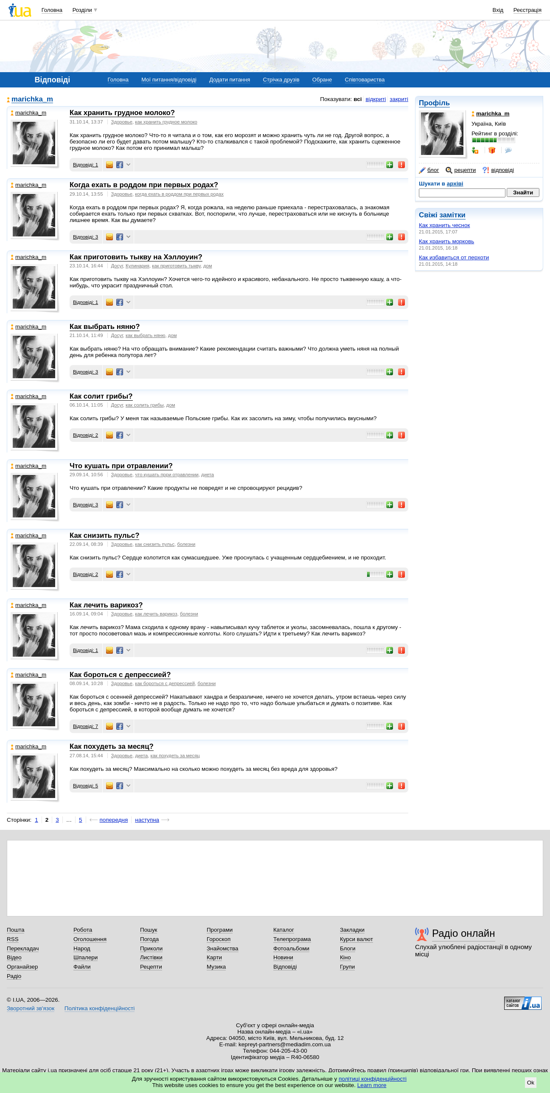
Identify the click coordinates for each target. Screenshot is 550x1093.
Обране (322, 79)
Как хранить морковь (446, 241)
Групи (347, 967)
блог (429, 170)
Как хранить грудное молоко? (122, 113)
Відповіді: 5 (85, 785)
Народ (81, 948)
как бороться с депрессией (165, 683)
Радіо (14, 976)
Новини (283, 957)
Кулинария (137, 265)
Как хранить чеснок (444, 225)
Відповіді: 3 (85, 236)
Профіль (434, 103)
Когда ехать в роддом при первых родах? (144, 185)
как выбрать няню (146, 335)
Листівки (151, 957)
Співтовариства (365, 79)
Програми (220, 930)
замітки (452, 215)
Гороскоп (218, 939)
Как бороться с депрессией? (120, 675)
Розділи (82, 10)
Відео (14, 957)
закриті (399, 99)
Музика (216, 967)
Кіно (345, 957)
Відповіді (285, 967)
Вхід (498, 10)
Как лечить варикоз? (106, 605)
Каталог (283, 930)
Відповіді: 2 (85, 435)
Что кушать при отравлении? (121, 466)
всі (358, 99)
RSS (13, 939)
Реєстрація (528, 10)
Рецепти (151, 967)
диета (207, 474)
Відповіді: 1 (85, 164)
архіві (455, 183)
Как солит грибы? (101, 396)
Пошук (148, 930)
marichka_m (32, 99)
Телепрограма (292, 939)
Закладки (352, 930)
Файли (82, 967)
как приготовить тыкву (176, 265)
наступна (147, 820)
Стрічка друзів (281, 79)
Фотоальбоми (291, 948)
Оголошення (90, 939)
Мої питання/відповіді (168, 79)
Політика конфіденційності (100, 1008)
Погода (149, 939)
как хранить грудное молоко (166, 121)
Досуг (117, 265)
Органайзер (22, 967)
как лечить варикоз (156, 613)
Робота (82, 930)
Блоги (348, 948)
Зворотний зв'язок (30, 1008)
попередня (114, 820)
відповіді (498, 170)
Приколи (151, 948)
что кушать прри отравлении (167, 474)
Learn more (372, 1085)
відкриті (375, 99)
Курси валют (356, 939)
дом (207, 265)
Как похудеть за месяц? (112, 746)
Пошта (15, 930)
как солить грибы (145, 404)
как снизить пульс (154, 544)
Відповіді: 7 (85, 726)
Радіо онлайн (463, 933)
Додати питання (229, 79)
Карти (214, 957)
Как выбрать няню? (105, 327)
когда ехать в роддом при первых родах (179, 194)
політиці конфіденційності (373, 1079)
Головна (52, 10)
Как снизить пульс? (104, 535)
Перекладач (23, 948)
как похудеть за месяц (175, 755)
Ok (530, 1082)
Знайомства (223, 948)
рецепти (461, 170)
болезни (186, 544)
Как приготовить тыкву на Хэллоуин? (136, 257)
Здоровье (121, 121)
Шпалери (85, 957)
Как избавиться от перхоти (454, 257)
